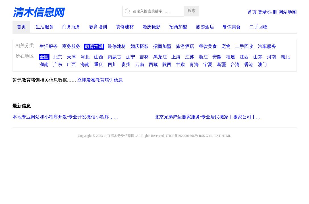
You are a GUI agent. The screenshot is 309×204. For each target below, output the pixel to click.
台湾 (235, 64)
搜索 (192, 10)
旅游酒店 (205, 26)
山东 (257, 56)
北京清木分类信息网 (119, 136)
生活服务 (45, 26)
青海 (194, 64)
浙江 (203, 56)
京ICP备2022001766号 (181, 136)
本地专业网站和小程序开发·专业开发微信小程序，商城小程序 (66, 116)
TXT (217, 136)
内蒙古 (114, 56)
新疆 (221, 64)
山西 (98, 56)
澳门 (262, 64)
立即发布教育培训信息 (100, 80)
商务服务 (71, 26)
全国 (44, 56)
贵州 (125, 64)
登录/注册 (267, 12)
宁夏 (207, 64)
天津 (71, 56)
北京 (57, 56)
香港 (248, 64)
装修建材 (125, 26)
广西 (71, 64)
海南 (85, 64)
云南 (139, 64)
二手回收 (258, 26)
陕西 (166, 64)
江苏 (189, 56)
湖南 (44, 64)
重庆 (98, 64)
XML (209, 136)
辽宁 (130, 56)
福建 (230, 56)
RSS (202, 136)
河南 (271, 56)
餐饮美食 (232, 26)
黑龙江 (160, 56)
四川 (112, 64)
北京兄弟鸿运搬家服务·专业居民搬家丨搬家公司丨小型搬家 (208, 116)
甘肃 (180, 64)
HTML (226, 136)
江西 (244, 56)
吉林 (144, 56)
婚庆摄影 (151, 26)
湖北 (285, 56)
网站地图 (288, 12)
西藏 (153, 64)
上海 (176, 56)
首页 (252, 12)
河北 (85, 56)
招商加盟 (178, 26)
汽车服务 (267, 46)
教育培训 (98, 26)
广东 (57, 64)
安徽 (216, 56)
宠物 (226, 46)
